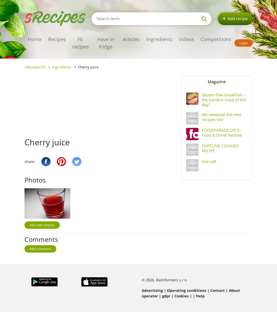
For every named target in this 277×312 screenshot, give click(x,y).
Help (200, 296)
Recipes (57, 39)
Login (243, 43)
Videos (186, 39)
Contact (217, 290)
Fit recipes (80, 43)
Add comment (40, 249)
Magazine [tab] (217, 81)
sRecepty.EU (35, 67)
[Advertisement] (99, 106)
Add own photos (42, 225)
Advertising (152, 290)
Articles (131, 39)
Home (35, 39)
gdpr (166, 296)
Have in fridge (105, 43)
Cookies (181, 296)
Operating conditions (186, 290)
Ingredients (159, 39)
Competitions (216, 39)
